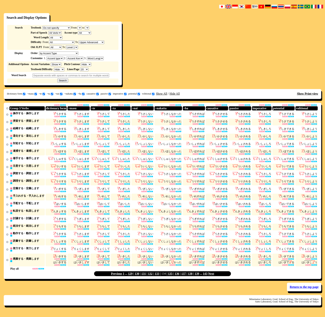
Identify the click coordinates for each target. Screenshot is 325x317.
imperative (120, 93)
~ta (50, 93)
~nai (59, 93)
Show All (161, 93)
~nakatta (70, 93)
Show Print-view (307, 93)
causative (92, 93)
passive (106, 93)
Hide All (174, 93)
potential (134, 93)
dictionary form (16, 93)
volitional (148, 93)
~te (42, 93)
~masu (32, 93)
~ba (81, 93)
